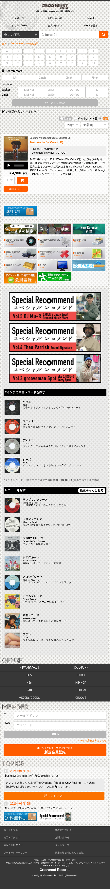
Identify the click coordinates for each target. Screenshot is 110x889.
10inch (68, 77)
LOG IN (55, 734)
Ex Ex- (51, 89)
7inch (95, 77)
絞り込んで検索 (55, 102)
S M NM (29, 89)
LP (15, 77)
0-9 (93, 63)
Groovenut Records (55, 870)
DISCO (81, 675)
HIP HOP (80, 682)
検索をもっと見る (92, 490)
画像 (105, 118)
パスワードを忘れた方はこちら (89, 740)
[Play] (9, 165)
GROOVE (80, 697)
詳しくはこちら (54, 795)
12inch (41, 77)
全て (4, 43)
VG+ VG (74, 89)
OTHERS (81, 690)
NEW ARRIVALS (29, 667)
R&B (29, 690)
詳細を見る (16, 188)
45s (29, 682)
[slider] (19, 166)
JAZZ (29, 675)
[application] (16, 165)
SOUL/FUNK (80, 667)
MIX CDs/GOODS (29, 697)
